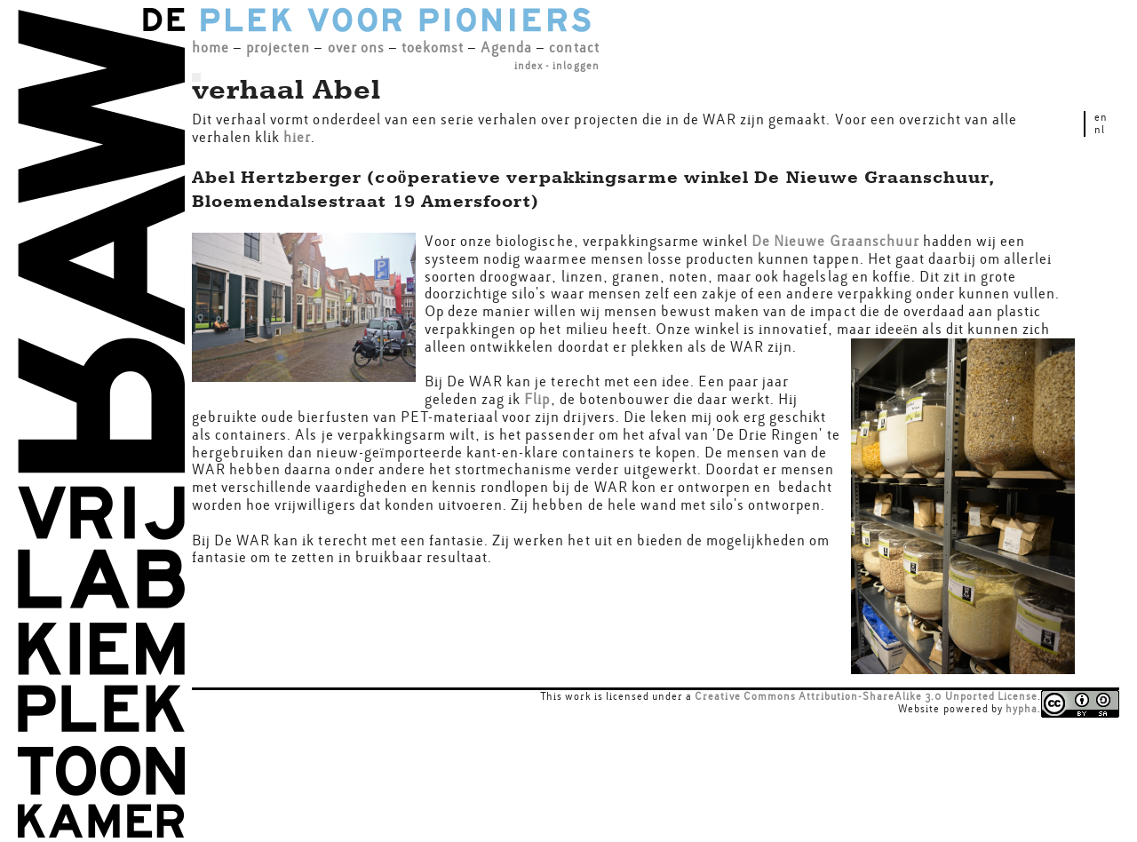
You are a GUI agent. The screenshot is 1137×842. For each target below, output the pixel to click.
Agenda (506, 47)
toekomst (433, 47)
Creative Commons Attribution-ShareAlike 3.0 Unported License (866, 696)
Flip (537, 399)
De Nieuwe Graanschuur (835, 241)
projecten (278, 47)
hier (297, 137)
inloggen (576, 66)
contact (574, 47)
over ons (356, 47)
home (210, 47)
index (528, 66)
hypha (1022, 709)
